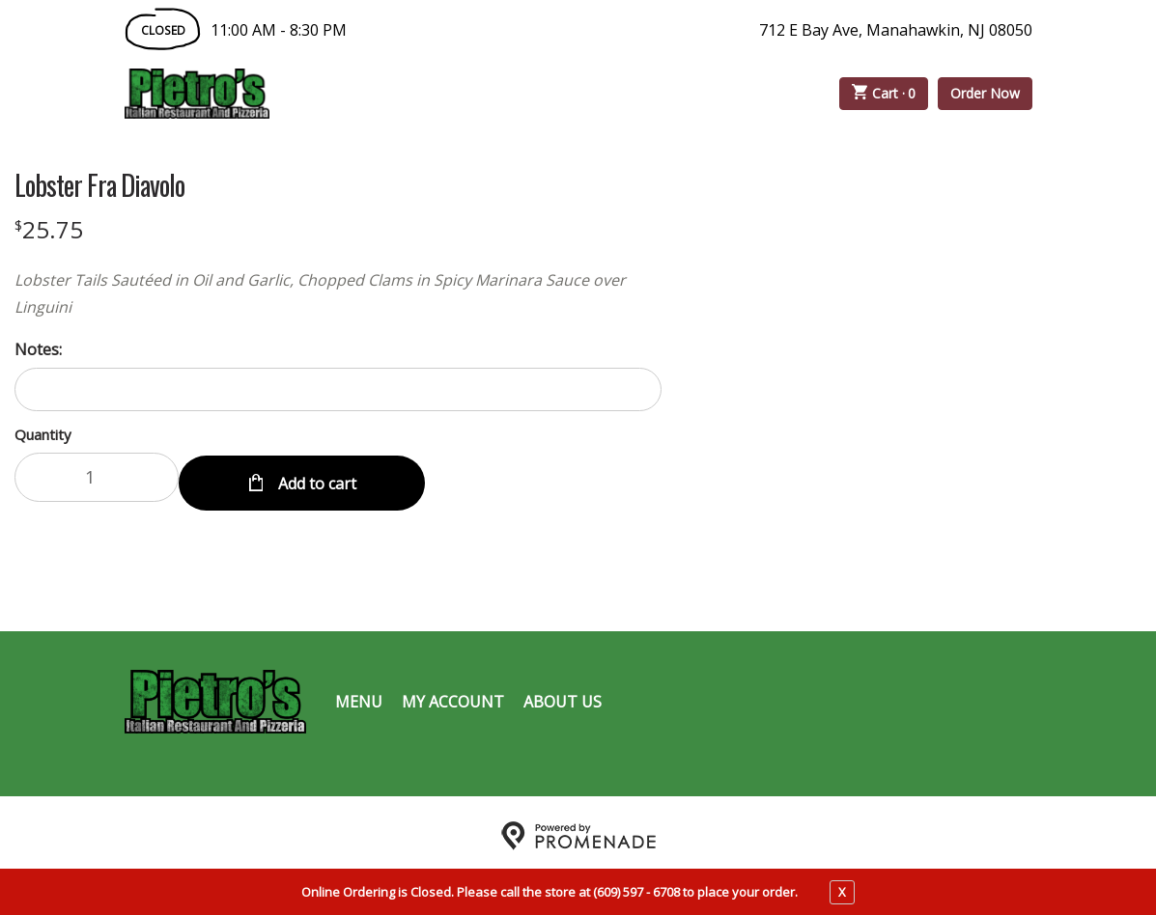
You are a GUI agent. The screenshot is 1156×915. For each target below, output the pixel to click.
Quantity (42, 434)
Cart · (884, 93)
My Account (453, 695)
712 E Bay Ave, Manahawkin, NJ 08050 (895, 30)
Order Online (380, 93)
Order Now (985, 93)
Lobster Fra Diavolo (99, 185)
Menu (358, 695)
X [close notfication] (842, 892)
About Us (562, 695)
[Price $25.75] (48, 229)
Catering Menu (548, 93)
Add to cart (315, 476)
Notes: (38, 349)
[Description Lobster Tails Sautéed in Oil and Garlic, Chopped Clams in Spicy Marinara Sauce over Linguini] (338, 293)
